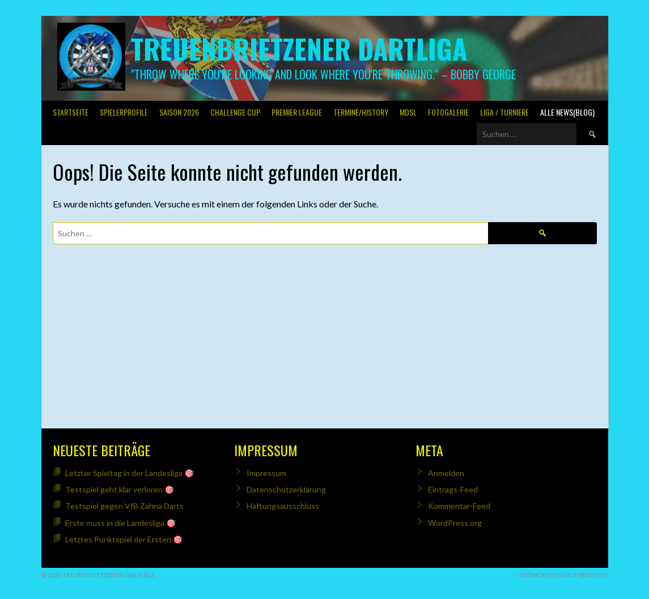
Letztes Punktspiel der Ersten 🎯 (124, 539)
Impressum (266, 473)
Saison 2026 (179, 112)
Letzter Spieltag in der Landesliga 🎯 (129, 473)
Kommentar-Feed (459, 506)
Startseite (70, 112)
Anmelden (446, 473)
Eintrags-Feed (453, 489)
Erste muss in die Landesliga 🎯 (120, 523)
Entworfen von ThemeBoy (563, 575)
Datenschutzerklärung (286, 489)
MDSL (408, 112)
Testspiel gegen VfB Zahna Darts (124, 506)
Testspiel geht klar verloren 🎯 (119, 489)
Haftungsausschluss (283, 506)
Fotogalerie (448, 112)
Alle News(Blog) (567, 112)
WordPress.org (455, 523)
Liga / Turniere (504, 112)
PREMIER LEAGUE (297, 112)
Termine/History (360, 112)
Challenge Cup (235, 112)
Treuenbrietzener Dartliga (299, 48)
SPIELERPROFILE (124, 112)
